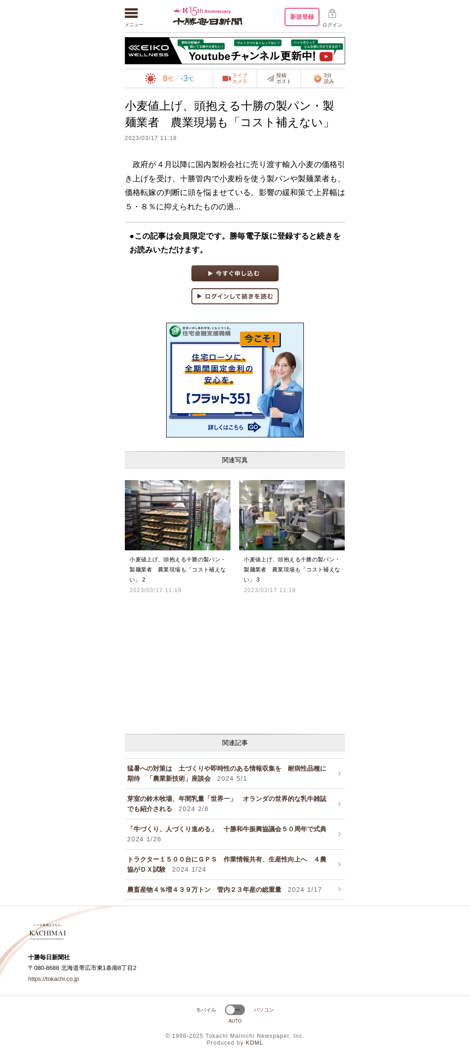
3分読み (323, 78)
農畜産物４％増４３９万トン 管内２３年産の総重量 (224, 889)
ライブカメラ (239, 78)
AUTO (235, 1021)
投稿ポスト (283, 78)
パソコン (264, 1010)
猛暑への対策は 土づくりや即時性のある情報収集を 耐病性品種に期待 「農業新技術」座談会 (226, 773)
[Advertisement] (235, 662)
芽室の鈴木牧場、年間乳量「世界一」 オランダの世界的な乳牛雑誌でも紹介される (226, 803)
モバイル (206, 1010)
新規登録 (302, 16)
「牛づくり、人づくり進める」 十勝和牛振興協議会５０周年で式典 (230, 834)
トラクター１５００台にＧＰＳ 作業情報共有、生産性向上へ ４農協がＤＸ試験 (226, 864)
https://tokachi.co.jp (53, 978)
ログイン (332, 25)
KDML (254, 1043)
